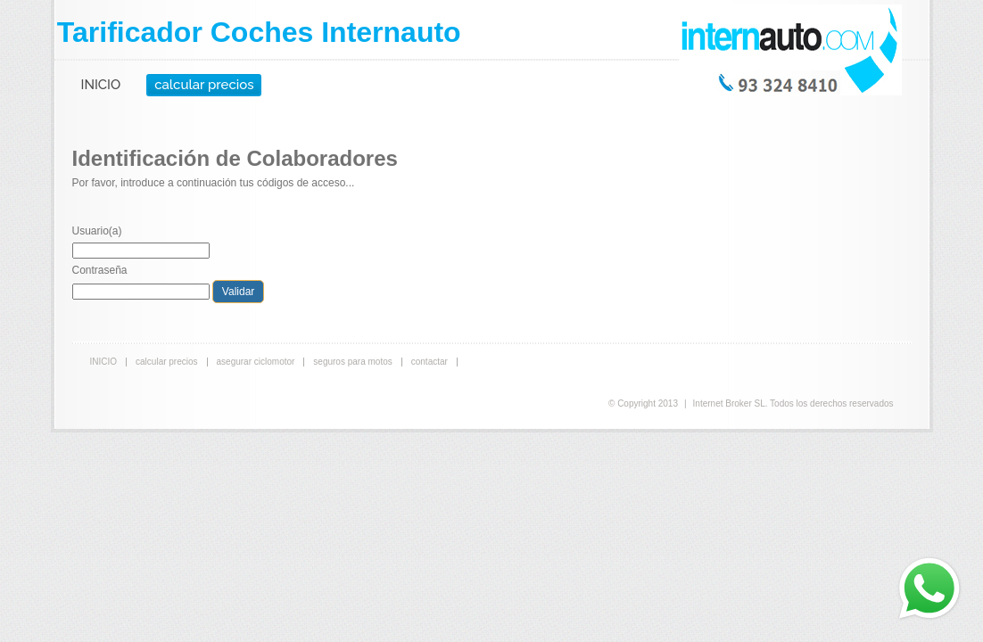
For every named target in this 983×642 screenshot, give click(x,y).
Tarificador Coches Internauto (259, 32)
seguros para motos (352, 361)
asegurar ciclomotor (256, 361)
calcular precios (203, 85)
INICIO (101, 85)
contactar (429, 361)
